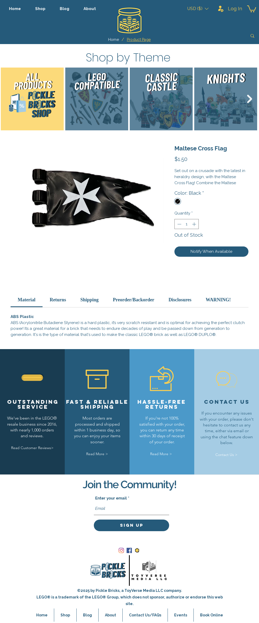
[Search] (214, 36)
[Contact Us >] (226, 454)
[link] (26, 299)
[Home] (113, 39)
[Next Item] (249, 99)
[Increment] (194, 224)
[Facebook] (129, 550)
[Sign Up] (131, 525)
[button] (198, 9)
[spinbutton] (186, 224)
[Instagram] (121, 550)
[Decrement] (178, 224)
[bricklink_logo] (137, 550)
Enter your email (111, 498)
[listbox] (198, 9)
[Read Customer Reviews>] (32, 448)
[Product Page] (138, 39)
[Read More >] (97, 454)
